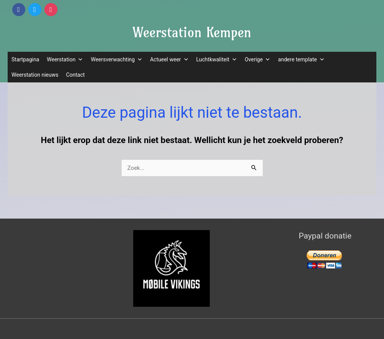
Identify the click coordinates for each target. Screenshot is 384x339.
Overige (257, 59)
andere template (301, 59)
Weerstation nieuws (34, 75)
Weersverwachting (116, 59)
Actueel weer (169, 59)
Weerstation (65, 59)
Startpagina (25, 59)
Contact (75, 75)
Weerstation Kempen (191, 32)
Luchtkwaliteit (216, 59)
